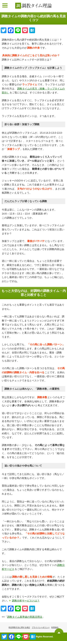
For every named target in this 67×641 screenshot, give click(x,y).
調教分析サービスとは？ (25, 600)
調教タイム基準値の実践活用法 (24, 616)
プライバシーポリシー (41, 627)
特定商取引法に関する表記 (19, 627)
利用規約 (54, 627)
